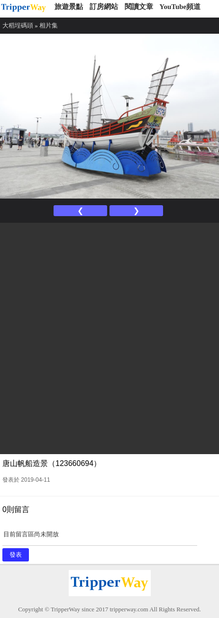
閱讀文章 (139, 6)
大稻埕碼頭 (17, 25)
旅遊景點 (69, 6)
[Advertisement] (109, 337)
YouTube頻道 (180, 6)
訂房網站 (104, 6)
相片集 (48, 25)
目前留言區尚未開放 (99, 537)
